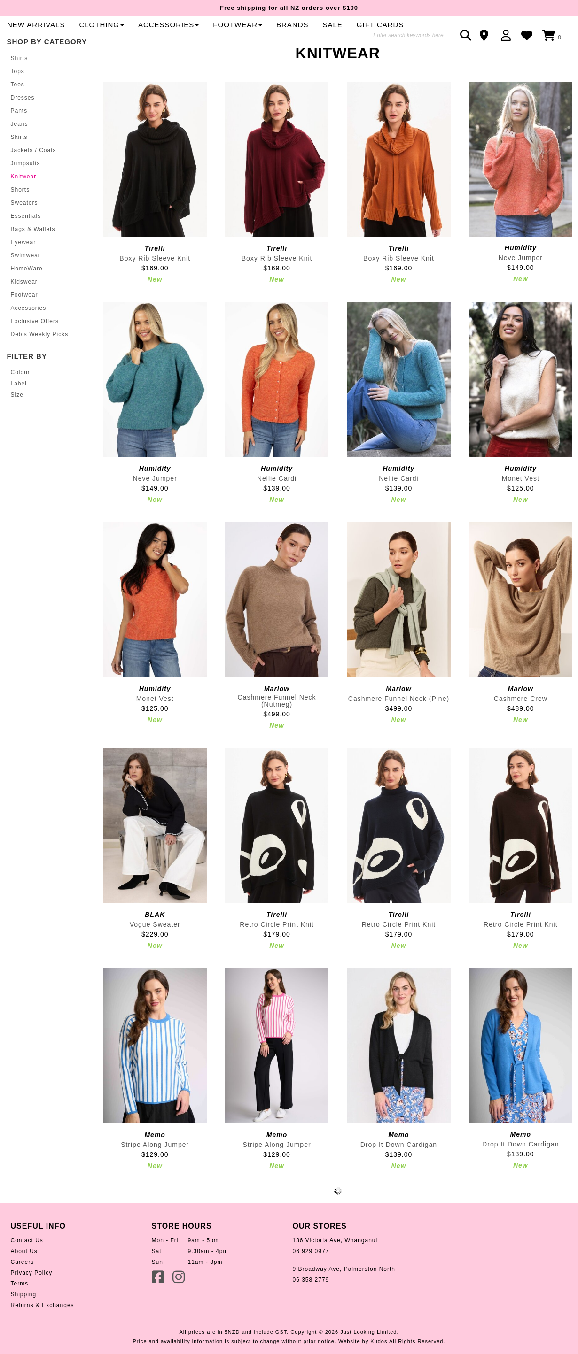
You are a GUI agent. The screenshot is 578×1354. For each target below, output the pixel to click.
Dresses (23, 126)
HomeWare (27, 297)
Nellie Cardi (277, 507)
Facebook (159, 1305)
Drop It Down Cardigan (398, 1173)
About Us (24, 1280)
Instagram (179, 1305)
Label (19, 412)
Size (17, 424)
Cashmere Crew (520, 727)
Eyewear (23, 271)
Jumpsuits (25, 192)
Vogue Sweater (155, 953)
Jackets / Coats (33, 179)
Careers (22, 1290)
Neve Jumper (521, 286)
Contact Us (27, 1269)
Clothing (295, 36)
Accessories (362, 36)
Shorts (20, 218)
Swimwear (25, 284)
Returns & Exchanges (42, 1334)
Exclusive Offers (35, 350)
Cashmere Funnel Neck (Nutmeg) (277, 729)
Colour (20, 401)
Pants (19, 140)
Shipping (24, 1323)
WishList (529, 35)
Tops (17, 100)
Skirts (19, 166)
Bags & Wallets (33, 258)
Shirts (19, 87)
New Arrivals (229, 36)
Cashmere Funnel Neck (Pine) (398, 727)
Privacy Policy (32, 1301)
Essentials (26, 245)
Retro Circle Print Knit (277, 953)
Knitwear (24, 205)
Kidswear (24, 311)
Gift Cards (224, 53)
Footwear (24, 324)
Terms (20, 1312)
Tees (17, 113)
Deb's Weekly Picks (40, 363)
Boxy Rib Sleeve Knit (154, 287)
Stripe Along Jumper (155, 1173)
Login (508, 35)
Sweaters (24, 232)
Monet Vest (520, 507)
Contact (487, 35)
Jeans (19, 153)
